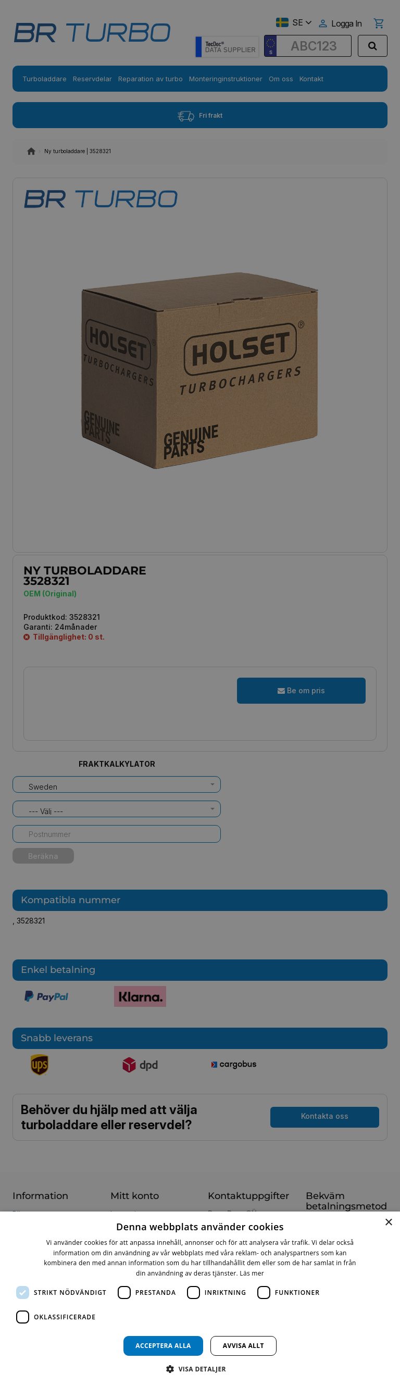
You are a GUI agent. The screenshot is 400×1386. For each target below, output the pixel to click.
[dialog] (200, 1299)
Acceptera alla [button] (163, 1345)
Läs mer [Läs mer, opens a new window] (252, 1273)
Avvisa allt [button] (243, 1345)
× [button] (388, 1223)
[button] (200, 1368)
